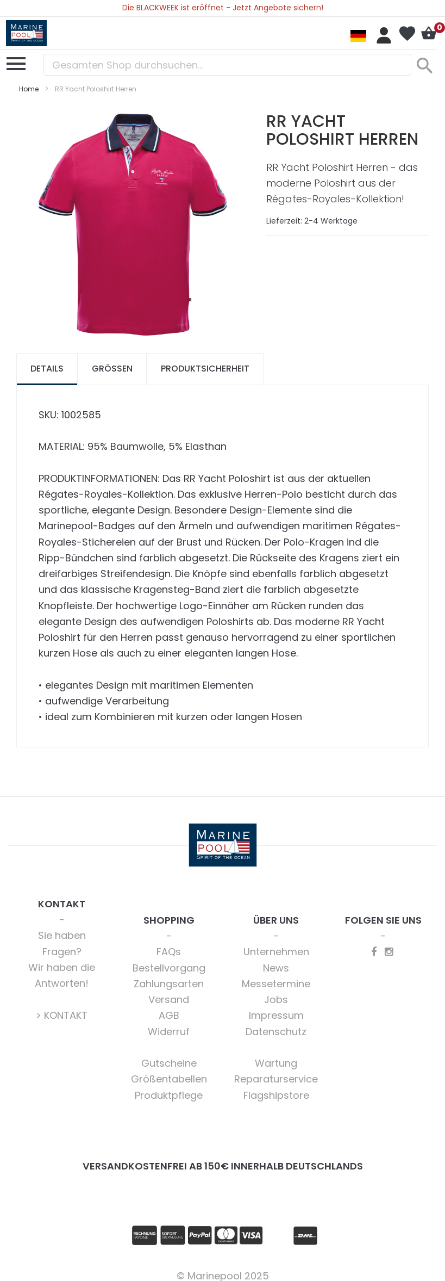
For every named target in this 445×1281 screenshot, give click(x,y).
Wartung (276, 1063)
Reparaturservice (276, 1079)
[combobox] (227, 65)
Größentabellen (169, 1079)
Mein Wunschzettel (407, 34)
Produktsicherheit (205, 368)
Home (29, 89)
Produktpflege (169, 1095)
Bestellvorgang (169, 968)
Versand (168, 999)
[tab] (47, 369)
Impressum (276, 1015)
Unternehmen (276, 951)
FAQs (168, 951)
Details (47, 368)
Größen (112, 368)
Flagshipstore (276, 1095)
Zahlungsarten (169, 984)
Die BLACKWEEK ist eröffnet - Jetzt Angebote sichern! (222, 7)
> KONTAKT (61, 1015)
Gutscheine (169, 1063)
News (276, 968)
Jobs (276, 999)
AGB (169, 1015)
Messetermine (276, 984)
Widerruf (169, 1031)
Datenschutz (276, 1031)
